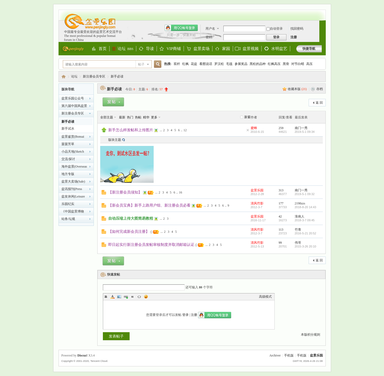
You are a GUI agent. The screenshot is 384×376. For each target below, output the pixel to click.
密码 (209, 37)
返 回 (319, 102)
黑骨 (286, 64)
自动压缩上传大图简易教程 (130, 218)
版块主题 (114, 140)
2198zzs (300, 203)
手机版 (289, 355)
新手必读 (117, 76)
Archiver (275, 355)
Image (119, 296)
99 (280, 243)
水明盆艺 (279, 48)
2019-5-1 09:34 (305, 131)
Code (139, 296)
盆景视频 (251, 48)
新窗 (247, 117)
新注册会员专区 (94, 76)
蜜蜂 (254, 128)
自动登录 (274, 28)
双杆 (177, 64)
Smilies (146, 296)
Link (126, 296)
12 (185, 130)
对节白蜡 (297, 64)
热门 (130, 117)
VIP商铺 (173, 48)
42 (280, 216)
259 (281, 128)
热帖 (138, 117)
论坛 (126, 48)
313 (281, 190)
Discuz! (82, 355)
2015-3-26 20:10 (305, 246)
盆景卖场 (201, 48)
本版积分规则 (310, 334)
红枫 (185, 64)
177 (281, 203)
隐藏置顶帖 (247, 130)
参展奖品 (241, 64)
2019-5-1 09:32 (305, 194)
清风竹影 (257, 203)
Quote (132, 296)
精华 (146, 117)
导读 (150, 48)
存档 (319, 89)
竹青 (298, 229)
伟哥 (298, 243)
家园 (226, 48)
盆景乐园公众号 (72, 98)
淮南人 (299, 216)
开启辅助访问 (320, 12)
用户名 (210, 28)
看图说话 (205, 64)
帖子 (141, 64)
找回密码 (296, 28)
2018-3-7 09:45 (305, 220)
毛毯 (229, 64)
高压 (309, 64)
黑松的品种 (258, 64)
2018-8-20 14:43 (305, 207)
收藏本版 (297, 89)
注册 (293, 37)
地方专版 (67, 174)
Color (112, 296)
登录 (185, 315)
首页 (103, 48)
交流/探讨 (68, 159)
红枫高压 (274, 64)
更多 (154, 117)
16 (180, 192)
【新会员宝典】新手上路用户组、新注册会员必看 (149, 205)
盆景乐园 (63, 76)
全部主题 (106, 117)
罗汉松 (219, 64)
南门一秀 (301, 128)
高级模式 (265, 297)
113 (281, 229)
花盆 (194, 64)
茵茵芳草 (67, 144)
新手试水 (67, 128)
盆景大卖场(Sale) (73, 181)
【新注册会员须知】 (125, 192)
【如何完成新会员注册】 (128, 231)
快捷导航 (308, 49)
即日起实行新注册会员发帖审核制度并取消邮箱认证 (151, 244)
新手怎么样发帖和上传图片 (130, 130)
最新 (122, 117)
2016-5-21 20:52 (305, 233)
